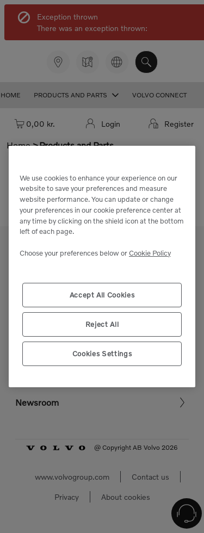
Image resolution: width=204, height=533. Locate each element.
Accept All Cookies (102, 294)
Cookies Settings (102, 353)
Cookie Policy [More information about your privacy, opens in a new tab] (150, 253)
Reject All (102, 324)
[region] (102, 266)
